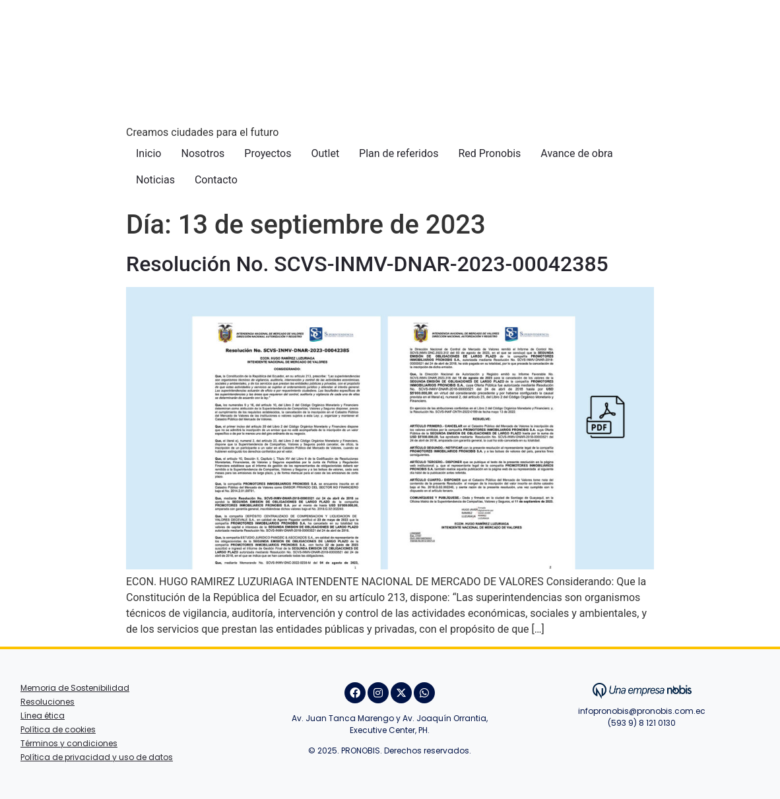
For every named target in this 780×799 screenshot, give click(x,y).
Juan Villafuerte (642, 741)
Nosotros (202, 153)
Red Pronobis (489, 153)
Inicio (148, 153)
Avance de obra (576, 153)
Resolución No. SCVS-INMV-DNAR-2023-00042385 (367, 263)
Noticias (155, 180)
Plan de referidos (398, 153)
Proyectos (267, 153)
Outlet (325, 153)
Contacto (216, 180)
